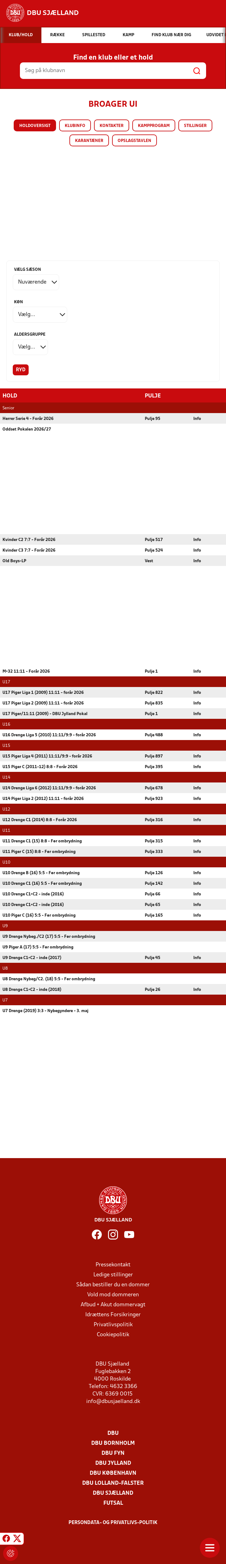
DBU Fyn (113, 1453)
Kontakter (112, 126)
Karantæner (89, 141)
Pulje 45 (152, 958)
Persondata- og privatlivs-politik (113, 1522)
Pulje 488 (154, 735)
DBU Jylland (113, 1463)
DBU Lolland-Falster (113, 1483)
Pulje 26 (152, 989)
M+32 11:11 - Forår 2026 (26, 671)
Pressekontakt (113, 1264)
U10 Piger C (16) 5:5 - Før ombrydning (39, 915)
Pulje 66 (152, 894)
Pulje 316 (154, 820)
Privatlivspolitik (113, 1324)
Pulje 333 (154, 852)
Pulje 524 (154, 550)
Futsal (113, 1503)
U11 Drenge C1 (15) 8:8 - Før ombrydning (42, 841)
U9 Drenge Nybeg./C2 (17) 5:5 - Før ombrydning (48, 936)
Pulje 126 (154, 873)
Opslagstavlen (134, 141)
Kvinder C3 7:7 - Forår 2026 (28, 550)
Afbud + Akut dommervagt (113, 1304)
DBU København (113, 1473)
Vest (149, 561)
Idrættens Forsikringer (113, 1314)
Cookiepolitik (113, 1334)
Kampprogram (154, 126)
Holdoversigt (34, 126)
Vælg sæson (27, 270)
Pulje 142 (154, 883)
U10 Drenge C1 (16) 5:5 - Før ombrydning (42, 883)
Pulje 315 (154, 841)
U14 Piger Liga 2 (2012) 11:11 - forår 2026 (43, 799)
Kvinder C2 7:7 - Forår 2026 (28, 540)
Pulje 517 (154, 540)
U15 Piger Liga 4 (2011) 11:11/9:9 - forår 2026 (47, 756)
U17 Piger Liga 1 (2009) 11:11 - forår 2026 (43, 692)
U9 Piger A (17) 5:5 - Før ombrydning (37, 947)
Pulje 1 (151, 671)
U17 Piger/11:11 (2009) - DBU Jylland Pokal (44, 714)
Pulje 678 (154, 788)
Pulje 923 (154, 799)
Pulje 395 (154, 767)
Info (197, 419)
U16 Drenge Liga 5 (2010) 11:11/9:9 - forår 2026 (49, 735)
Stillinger (195, 126)
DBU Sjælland (113, 1493)
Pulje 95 (152, 419)
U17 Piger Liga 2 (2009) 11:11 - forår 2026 (43, 703)
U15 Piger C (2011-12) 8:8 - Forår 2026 (40, 767)
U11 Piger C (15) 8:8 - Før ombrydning (39, 852)
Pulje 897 (154, 756)
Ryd (21, 370)
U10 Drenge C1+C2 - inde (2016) (33, 894)
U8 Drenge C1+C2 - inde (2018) (31, 989)
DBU (113, 1433)
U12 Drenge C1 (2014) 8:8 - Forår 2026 (39, 820)
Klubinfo (75, 126)
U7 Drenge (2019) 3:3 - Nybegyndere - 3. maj (45, 1011)
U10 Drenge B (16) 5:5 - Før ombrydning (41, 873)
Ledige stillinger (113, 1274)
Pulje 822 (154, 692)
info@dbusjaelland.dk (113, 1401)
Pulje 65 (152, 905)
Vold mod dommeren (113, 1294)
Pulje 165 (154, 915)
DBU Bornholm (113, 1443)
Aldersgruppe (29, 335)
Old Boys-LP (14, 561)
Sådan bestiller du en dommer (113, 1284)
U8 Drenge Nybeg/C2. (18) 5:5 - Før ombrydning (48, 979)
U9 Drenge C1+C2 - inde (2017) (31, 958)
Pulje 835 (154, 703)
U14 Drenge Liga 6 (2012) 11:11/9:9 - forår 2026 (49, 788)
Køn (18, 302)
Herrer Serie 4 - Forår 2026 (28, 419)
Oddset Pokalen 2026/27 (26, 429)
